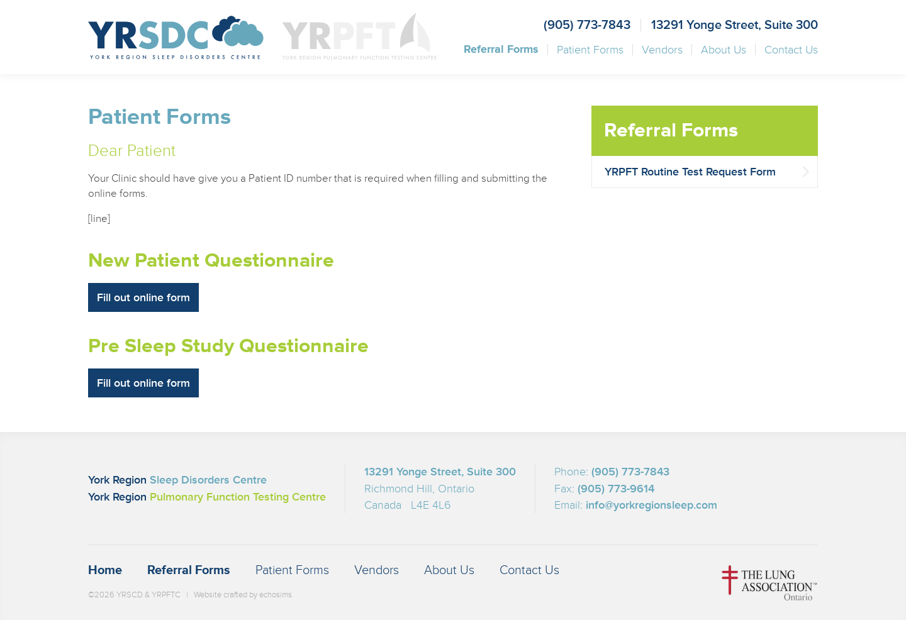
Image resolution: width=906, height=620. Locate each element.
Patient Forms (590, 49)
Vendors (662, 49)
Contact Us (791, 49)
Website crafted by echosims (243, 595)
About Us (723, 49)
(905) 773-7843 (587, 25)
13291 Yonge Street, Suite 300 (734, 25)
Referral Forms (501, 49)
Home (105, 570)
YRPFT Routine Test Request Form (690, 172)
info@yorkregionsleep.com (651, 505)
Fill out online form (143, 297)
